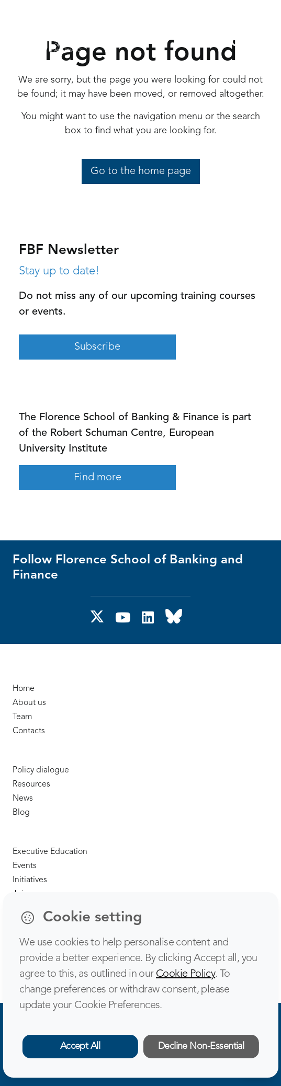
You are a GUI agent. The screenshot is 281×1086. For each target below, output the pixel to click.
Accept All (80, 1046)
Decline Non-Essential (201, 1046)
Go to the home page (141, 171)
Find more (97, 477)
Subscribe (97, 347)
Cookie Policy (185, 974)
